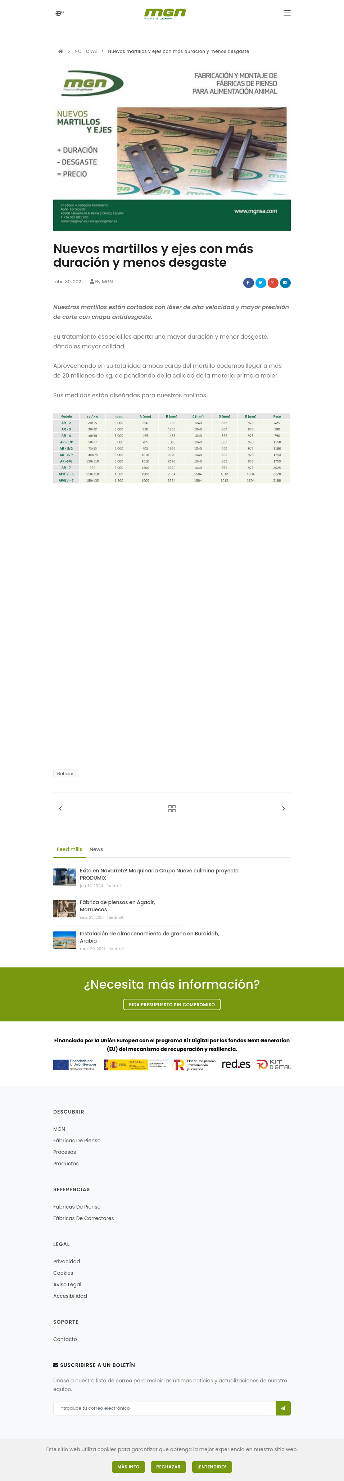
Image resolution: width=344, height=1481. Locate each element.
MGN (59, 1129)
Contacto (65, 1339)
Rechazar (168, 1467)
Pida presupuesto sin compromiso (172, 1005)
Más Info (128, 1467)
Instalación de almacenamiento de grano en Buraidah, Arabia (149, 937)
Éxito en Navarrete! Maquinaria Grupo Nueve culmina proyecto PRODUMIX (159, 874)
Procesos (64, 1152)
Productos (66, 1163)
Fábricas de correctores (83, 1218)
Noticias (86, 51)
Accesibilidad (70, 1296)
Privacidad (66, 1261)
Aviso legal (67, 1284)
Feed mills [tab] (69, 849)
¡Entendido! (212, 1467)
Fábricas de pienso (76, 1140)
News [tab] (96, 849)
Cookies (63, 1273)
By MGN (101, 281)
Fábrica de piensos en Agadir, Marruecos (117, 906)
